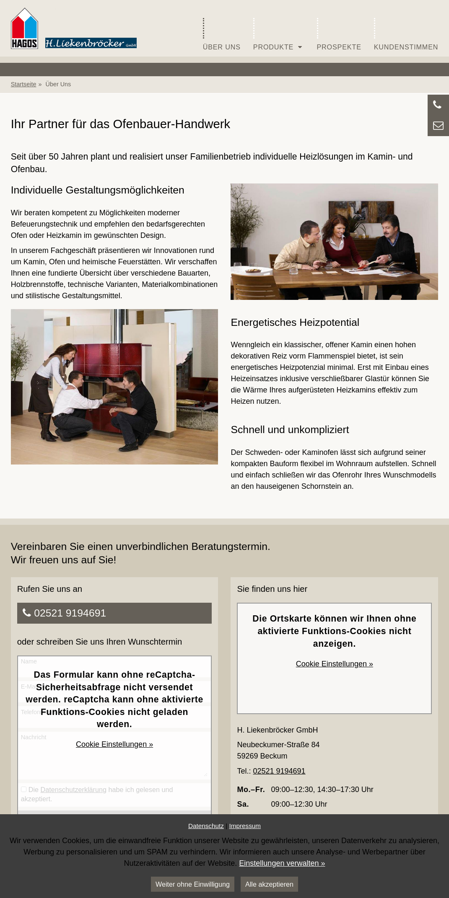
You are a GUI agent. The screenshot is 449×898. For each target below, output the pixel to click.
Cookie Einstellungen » (114, 744)
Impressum (245, 825)
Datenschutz (206, 825)
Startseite (23, 84)
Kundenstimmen (406, 34)
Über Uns (222, 34)
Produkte (278, 34)
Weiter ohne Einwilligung (193, 884)
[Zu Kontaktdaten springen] (438, 105)
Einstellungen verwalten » (282, 863)
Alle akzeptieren (269, 884)
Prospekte (339, 34)
